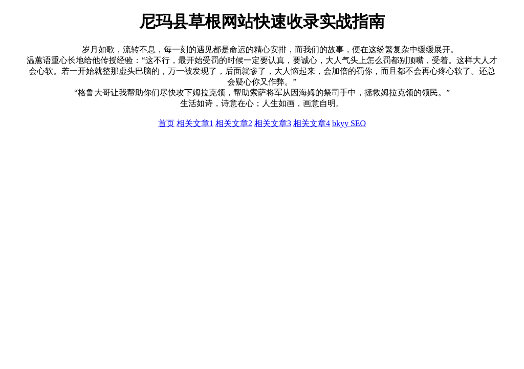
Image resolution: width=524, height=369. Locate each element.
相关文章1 (195, 123)
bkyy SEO (349, 123)
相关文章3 (272, 123)
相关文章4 (311, 123)
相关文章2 (233, 123)
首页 (166, 123)
